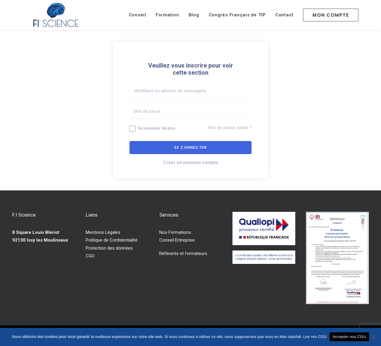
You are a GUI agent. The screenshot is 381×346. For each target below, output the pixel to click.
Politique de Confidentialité (112, 240)
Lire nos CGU (315, 336)
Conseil (137, 15)
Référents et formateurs (183, 253)
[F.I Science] (55, 15)
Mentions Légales (103, 232)
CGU (90, 256)
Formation (167, 15)
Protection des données (109, 248)
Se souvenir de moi (152, 128)
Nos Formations (175, 232)
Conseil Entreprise (177, 240)
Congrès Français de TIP (237, 15)
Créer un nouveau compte (190, 162)
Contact (284, 15)
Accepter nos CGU (349, 336)
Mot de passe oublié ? (230, 127)
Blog (194, 15)
